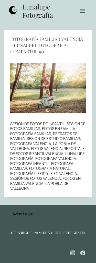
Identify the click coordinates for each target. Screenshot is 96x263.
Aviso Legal (23, 214)
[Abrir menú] (82, 10)
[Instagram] (73, 253)
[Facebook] (83, 253)
